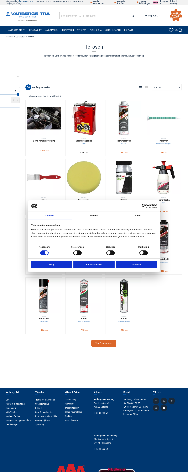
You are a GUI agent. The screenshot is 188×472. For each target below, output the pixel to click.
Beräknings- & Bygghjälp (46, 416)
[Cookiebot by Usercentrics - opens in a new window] (144, 206)
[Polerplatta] (101, 167)
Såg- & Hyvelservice (44, 412)
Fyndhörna (96, 30)
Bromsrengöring (101, 134)
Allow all (136, 264)
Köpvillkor (69, 404)
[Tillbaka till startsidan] (28, 14)
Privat (173, 1)
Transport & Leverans (45, 399)
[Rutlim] (101, 272)
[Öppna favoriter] (171, 30)
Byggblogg (11, 408)
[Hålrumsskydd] (134, 115)
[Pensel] (68, 167)
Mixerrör (167, 134)
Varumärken (51, 30)
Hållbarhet (35, 30)
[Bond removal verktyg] (68, 115)
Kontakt (128, 30)
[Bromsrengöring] (101, 115)
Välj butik (153, 15)
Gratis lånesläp (42, 404)
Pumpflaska (167, 186)
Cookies (68, 416)
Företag (173, 3)
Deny (51, 264)
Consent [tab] (50, 215)
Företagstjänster (43, 420)
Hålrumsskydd (134, 134)
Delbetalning (70, 399)
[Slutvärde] (42, 100)
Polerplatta (101, 186)
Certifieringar (12, 424)
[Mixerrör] (167, 115)
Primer (134, 186)
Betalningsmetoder (73, 412)
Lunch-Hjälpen (113, 30)
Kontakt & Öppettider (15, 404)
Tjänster (81, 30)
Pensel (67, 185)
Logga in (164, 2)
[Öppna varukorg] (178, 30)
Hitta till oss (99, 413)
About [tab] (138, 215)
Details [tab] (94, 215)
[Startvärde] (10, 100)
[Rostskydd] (167, 219)
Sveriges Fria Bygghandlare (18, 420)
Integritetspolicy (72, 408)
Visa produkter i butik (64, 96)
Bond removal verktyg (67, 133)
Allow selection (94, 264)
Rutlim (101, 291)
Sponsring (40, 424)
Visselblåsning (71, 420)
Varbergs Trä (12, 392)
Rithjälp (38, 408)
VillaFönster (11, 412)
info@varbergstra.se (136, 399)
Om (7, 399)
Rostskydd (167, 239)
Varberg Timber (13, 416)
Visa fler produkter (117, 316)
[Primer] (134, 167)
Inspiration (68, 30)
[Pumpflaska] (167, 167)
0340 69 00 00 (27, 1)
